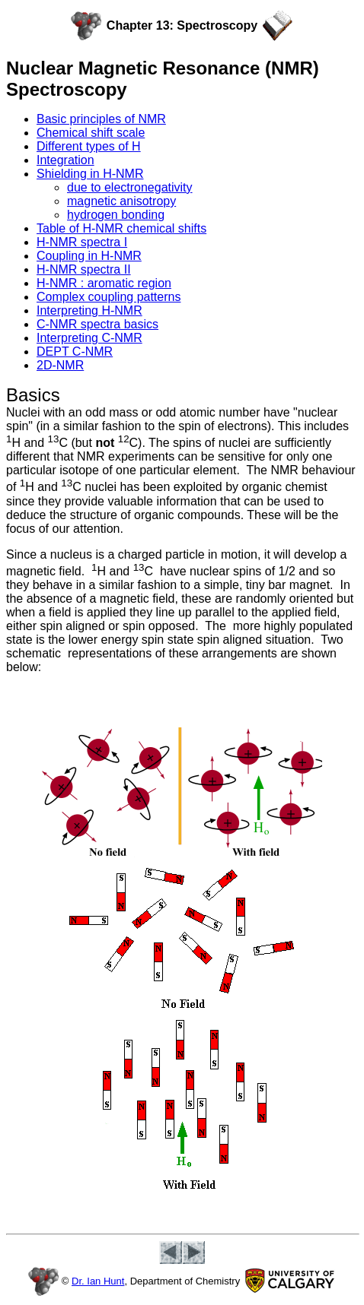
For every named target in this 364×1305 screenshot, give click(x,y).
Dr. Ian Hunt (98, 1281)
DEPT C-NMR (75, 351)
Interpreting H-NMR (89, 310)
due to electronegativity (130, 187)
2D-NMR (60, 365)
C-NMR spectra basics (97, 324)
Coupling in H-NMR (89, 255)
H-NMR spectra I (82, 242)
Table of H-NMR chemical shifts (121, 228)
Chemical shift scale (91, 132)
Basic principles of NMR (101, 118)
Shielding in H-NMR (90, 173)
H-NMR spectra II (84, 269)
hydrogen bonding (115, 214)
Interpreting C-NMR (89, 337)
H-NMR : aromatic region (104, 283)
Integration (65, 160)
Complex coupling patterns (108, 296)
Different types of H (89, 146)
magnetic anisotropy (121, 201)
